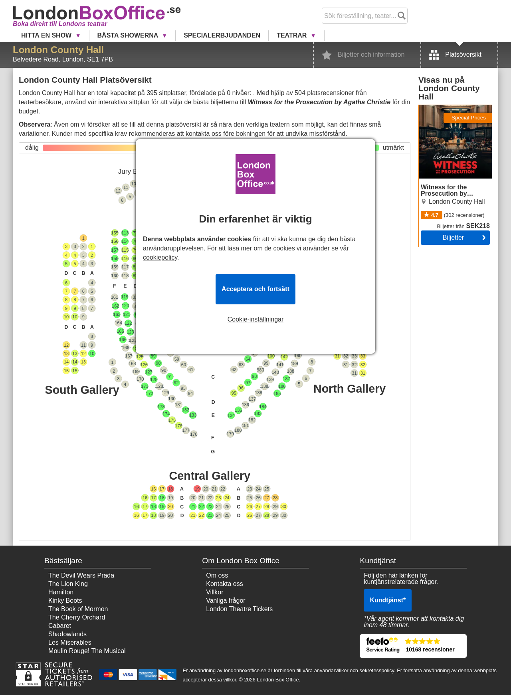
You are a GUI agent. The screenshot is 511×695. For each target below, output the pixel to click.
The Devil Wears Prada (81, 575)
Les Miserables (69, 642)
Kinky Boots (65, 600)
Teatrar (293, 35)
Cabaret (59, 625)
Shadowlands (67, 634)
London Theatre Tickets (239, 609)
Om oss (217, 575)
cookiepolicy (160, 257)
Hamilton (60, 592)
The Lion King (68, 583)
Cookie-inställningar (256, 319)
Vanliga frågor (225, 600)
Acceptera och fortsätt (255, 289)
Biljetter (453, 237)
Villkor (214, 592)
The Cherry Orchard (76, 617)
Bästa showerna (128, 35)
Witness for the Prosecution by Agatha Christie (451, 114)
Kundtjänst (388, 600)
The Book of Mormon (78, 609)
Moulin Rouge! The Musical (87, 650)
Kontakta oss (224, 583)
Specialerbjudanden (222, 35)
